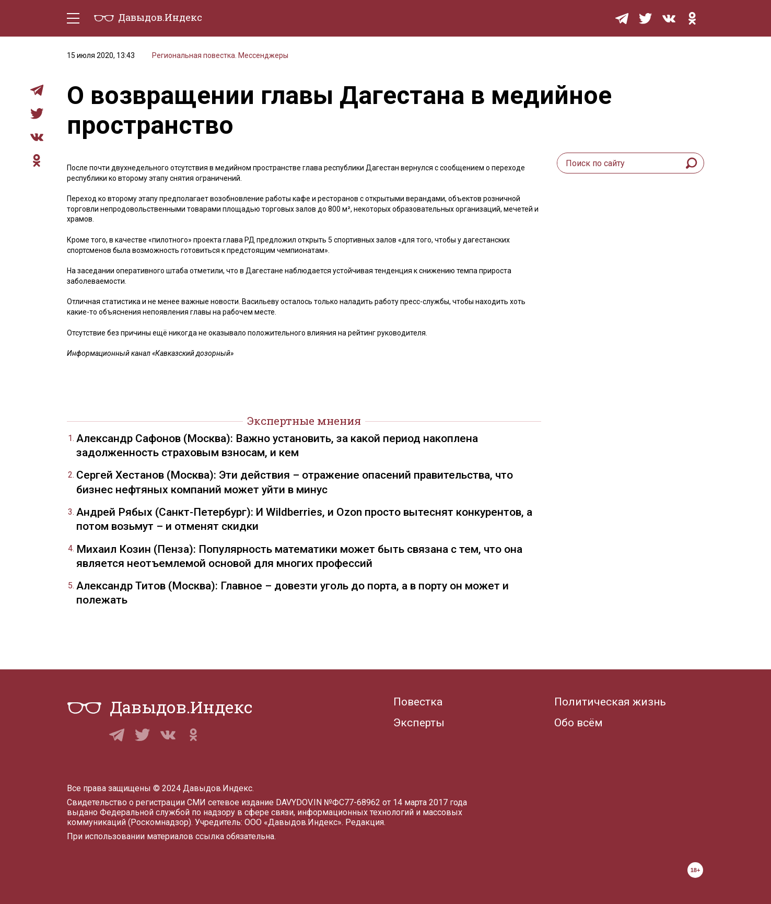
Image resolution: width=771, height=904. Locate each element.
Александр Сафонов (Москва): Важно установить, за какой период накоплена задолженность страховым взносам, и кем (277, 445)
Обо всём (578, 722)
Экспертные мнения (304, 420)
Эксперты (419, 722)
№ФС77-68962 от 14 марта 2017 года (395, 802)
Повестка (417, 702)
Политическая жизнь (610, 702)
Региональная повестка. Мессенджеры (220, 55)
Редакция (364, 822)
